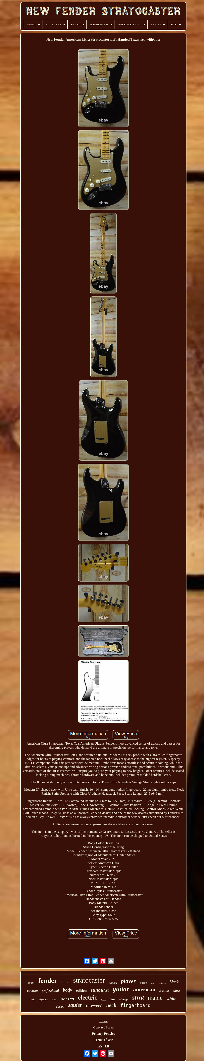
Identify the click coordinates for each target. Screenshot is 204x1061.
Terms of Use (103, 1040)
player (128, 981)
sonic (65, 982)
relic (32, 999)
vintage (123, 999)
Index (103, 1021)
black (174, 982)
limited (60, 1006)
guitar (121, 989)
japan (103, 1000)
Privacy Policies (103, 1033)
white (171, 998)
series (67, 999)
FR (107, 1046)
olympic (43, 999)
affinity (162, 983)
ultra (176, 991)
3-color (164, 991)
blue (112, 999)
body (67, 990)
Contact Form (103, 1027)
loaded (113, 982)
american (144, 989)
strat (138, 997)
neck (111, 1005)
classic (143, 982)
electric (87, 997)
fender (47, 980)
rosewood (94, 1005)
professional (50, 991)
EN (99, 1046)
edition (81, 991)
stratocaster (89, 980)
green (54, 999)
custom (32, 990)
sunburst (100, 990)
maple (155, 997)
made (153, 983)
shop (31, 982)
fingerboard (135, 1005)
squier (75, 1005)
